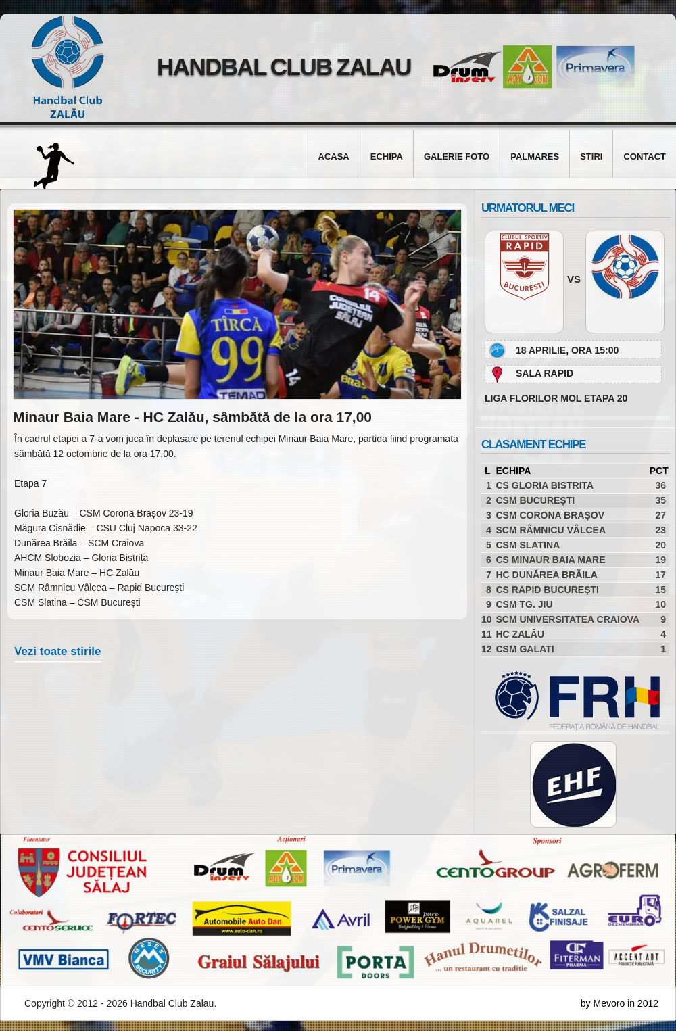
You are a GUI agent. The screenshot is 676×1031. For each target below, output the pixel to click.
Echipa (386, 156)
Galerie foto (456, 156)
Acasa (333, 156)
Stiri (591, 156)
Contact (644, 156)
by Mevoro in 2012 (619, 1003)
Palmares (534, 156)
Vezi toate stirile (57, 651)
